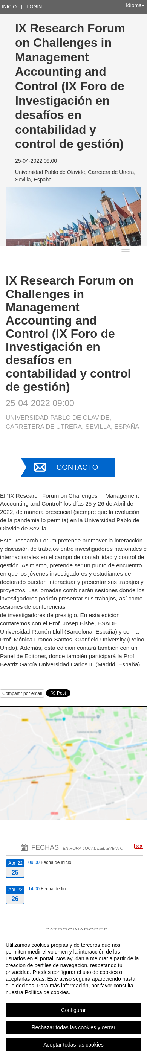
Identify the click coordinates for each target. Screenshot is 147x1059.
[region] (73, 994)
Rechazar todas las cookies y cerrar (74, 1027)
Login (34, 6)
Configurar (73, 1010)
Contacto (77, 467)
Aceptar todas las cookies (73, 1045)
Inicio (9, 6)
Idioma (135, 5)
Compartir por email (22, 693)
